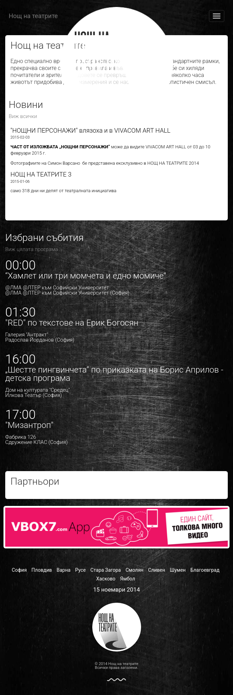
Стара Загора (106, 570)
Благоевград (205, 570)
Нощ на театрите (33, 15)
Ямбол (127, 578)
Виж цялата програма (31, 249)
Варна (63, 570)
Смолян (134, 570)
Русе (80, 570)
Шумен (178, 570)
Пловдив (41, 570)
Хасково (105, 578)
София (19, 570)
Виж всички (23, 116)
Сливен (156, 570)
